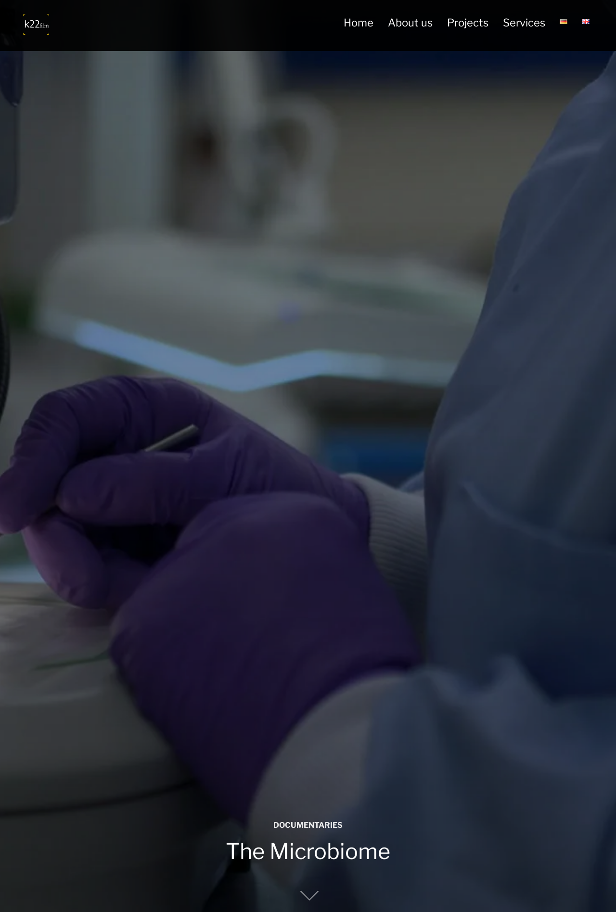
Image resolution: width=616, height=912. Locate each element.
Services (524, 22)
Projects (467, 22)
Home (358, 22)
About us (410, 22)
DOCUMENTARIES (308, 825)
